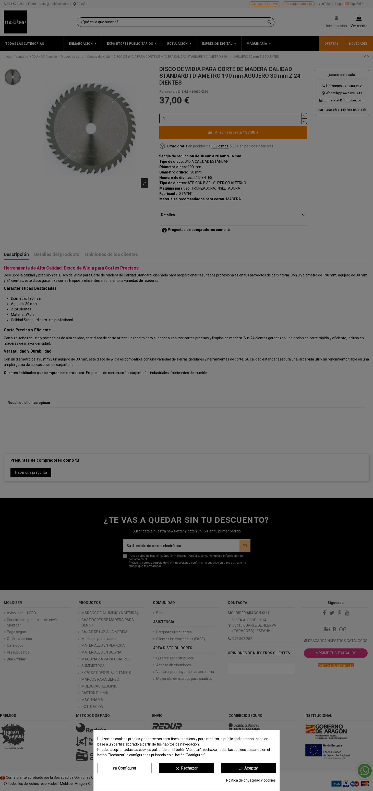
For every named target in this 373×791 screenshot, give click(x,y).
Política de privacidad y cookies (251, 780)
